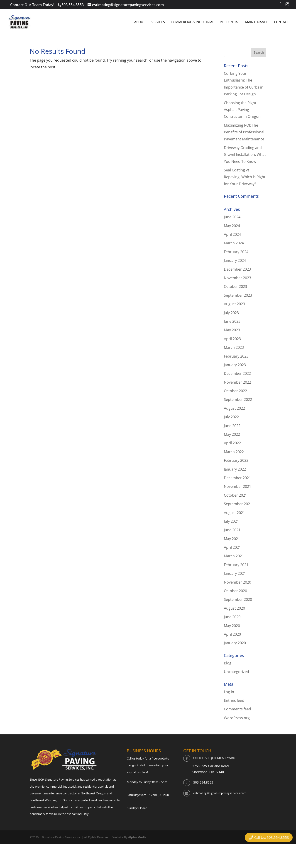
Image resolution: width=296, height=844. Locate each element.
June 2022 (232, 425)
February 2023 (236, 356)
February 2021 (236, 564)
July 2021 (231, 521)
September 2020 (238, 599)
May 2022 (232, 434)
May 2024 (232, 225)
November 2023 (237, 277)
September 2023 (238, 295)
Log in (229, 691)
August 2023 (234, 303)
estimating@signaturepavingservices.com (219, 793)
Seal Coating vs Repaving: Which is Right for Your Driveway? (244, 177)
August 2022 (234, 408)
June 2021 (232, 529)
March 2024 (234, 242)
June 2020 (232, 616)
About (139, 22)
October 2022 (235, 390)
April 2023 (232, 338)
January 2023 (235, 364)
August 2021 (234, 512)
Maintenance (256, 22)
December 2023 (237, 269)
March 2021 (234, 555)
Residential (229, 22)
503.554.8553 (72, 4)
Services (158, 22)
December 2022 (237, 373)
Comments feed (237, 709)
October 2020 (235, 590)
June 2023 (232, 321)
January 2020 (235, 642)
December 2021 (237, 477)
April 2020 (232, 634)
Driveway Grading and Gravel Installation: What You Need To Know (245, 154)
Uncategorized (236, 671)
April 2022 (232, 442)
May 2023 (232, 329)
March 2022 (234, 451)
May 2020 (232, 625)
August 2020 (234, 608)
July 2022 (231, 416)
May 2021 (232, 538)
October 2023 (235, 286)
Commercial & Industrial (192, 22)
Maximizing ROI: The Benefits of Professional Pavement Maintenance (244, 132)
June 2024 (232, 216)
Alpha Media (137, 837)
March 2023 (234, 347)
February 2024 (236, 251)
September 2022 (238, 399)
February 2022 (236, 460)
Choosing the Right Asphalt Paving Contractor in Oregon (242, 109)
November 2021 (237, 486)
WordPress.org (237, 717)
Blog (227, 663)
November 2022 (237, 382)
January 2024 (235, 260)
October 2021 (235, 495)
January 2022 (235, 469)
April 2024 (232, 234)
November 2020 (237, 582)
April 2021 (232, 547)
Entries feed (234, 700)
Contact (281, 22)
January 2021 (235, 573)
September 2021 (238, 503)
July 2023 (231, 312)
